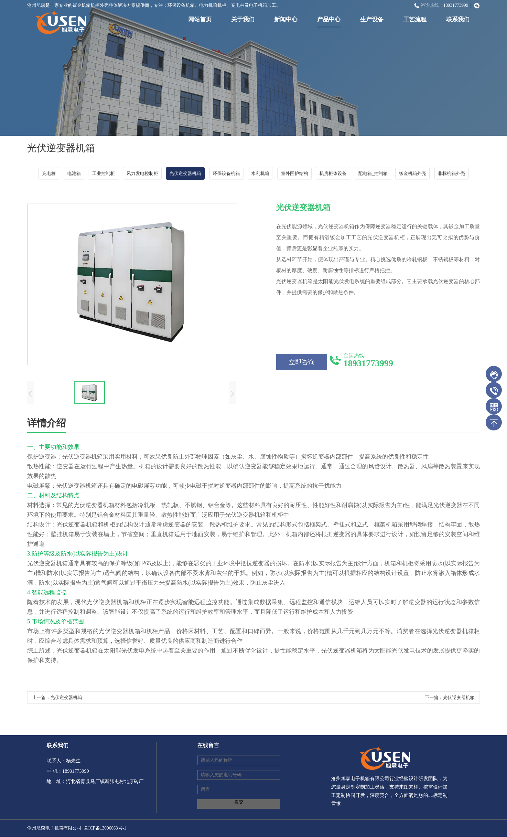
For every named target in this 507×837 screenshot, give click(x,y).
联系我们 (459, 19)
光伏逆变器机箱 (185, 174)
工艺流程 (416, 19)
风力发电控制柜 (142, 174)
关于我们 (244, 19)
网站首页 (201, 19)
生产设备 (373, 19)
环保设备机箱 (226, 174)
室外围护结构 (294, 174)
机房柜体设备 (333, 174)
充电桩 (49, 174)
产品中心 (330, 19)
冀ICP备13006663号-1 (105, 828)
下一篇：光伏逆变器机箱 (450, 699)
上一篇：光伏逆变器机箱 (57, 699)
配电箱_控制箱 (373, 174)
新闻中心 (287, 19)
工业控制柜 (103, 174)
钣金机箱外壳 (412, 174)
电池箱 (74, 174)
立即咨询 (302, 363)
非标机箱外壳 (451, 174)
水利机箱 (260, 174)
